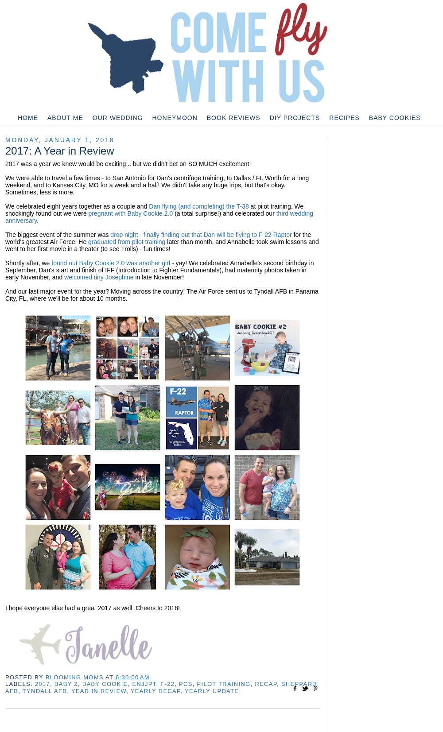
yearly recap (155, 691)
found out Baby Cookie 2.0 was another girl (110, 263)
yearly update (212, 691)
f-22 (167, 684)
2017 (42, 684)
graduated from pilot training (126, 241)
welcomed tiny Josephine (98, 277)
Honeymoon (174, 117)
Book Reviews (233, 117)
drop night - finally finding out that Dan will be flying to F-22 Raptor (200, 234)
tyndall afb (45, 691)
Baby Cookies (395, 117)
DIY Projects (295, 117)
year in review (98, 691)
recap (266, 684)
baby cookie (105, 684)
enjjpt (144, 684)
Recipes (344, 117)
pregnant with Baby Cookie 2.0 (131, 213)
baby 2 (66, 684)
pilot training (224, 684)
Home (28, 117)
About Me (65, 117)
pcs (186, 684)
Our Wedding (118, 117)
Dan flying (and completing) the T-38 (199, 206)
